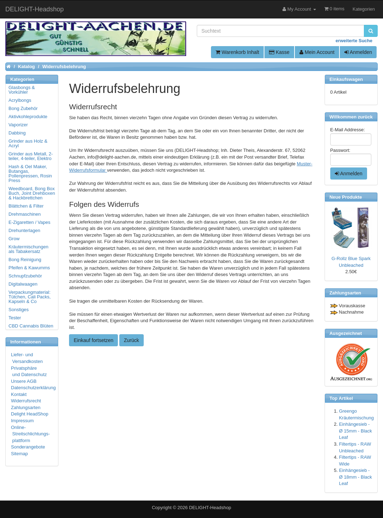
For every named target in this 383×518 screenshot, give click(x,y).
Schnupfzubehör (25, 276)
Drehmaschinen (24, 214)
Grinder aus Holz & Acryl (27, 143)
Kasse (279, 52)
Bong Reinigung (24, 259)
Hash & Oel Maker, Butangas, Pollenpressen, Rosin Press (30, 173)
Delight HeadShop (29, 414)
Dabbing (16, 133)
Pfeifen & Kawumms (29, 267)
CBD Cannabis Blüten (30, 326)
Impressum (22, 420)
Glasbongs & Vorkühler (21, 90)
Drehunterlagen (24, 230)
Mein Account (317, 52)
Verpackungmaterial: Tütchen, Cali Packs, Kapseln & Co (29, 297)
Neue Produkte (346, 197)
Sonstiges (18, 309)
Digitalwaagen (23, 284)
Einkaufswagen (346, 79)
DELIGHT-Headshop (210, 507)
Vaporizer (18, 124)
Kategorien (364, 9)
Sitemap (19, 453)
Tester (14, 317)
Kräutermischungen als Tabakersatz (28, 249)
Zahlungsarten (25, 407)
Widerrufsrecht (26, 400)
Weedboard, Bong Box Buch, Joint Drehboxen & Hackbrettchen (31, 193)
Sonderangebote (28, 447)
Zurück (131, 340)
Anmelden (358, 52)
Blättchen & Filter (26, 206)
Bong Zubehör (23, 108)
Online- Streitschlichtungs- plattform (30, 434)
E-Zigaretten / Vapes (29, 222)
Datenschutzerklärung (33, 387)
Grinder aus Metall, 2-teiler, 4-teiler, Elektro (30, 156)
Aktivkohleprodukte (27, 116)
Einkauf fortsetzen (93, 340)
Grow (13, 238)
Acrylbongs (19, 100)
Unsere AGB (23, 381)
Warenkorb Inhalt (237, 52)
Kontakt (19, 394)
